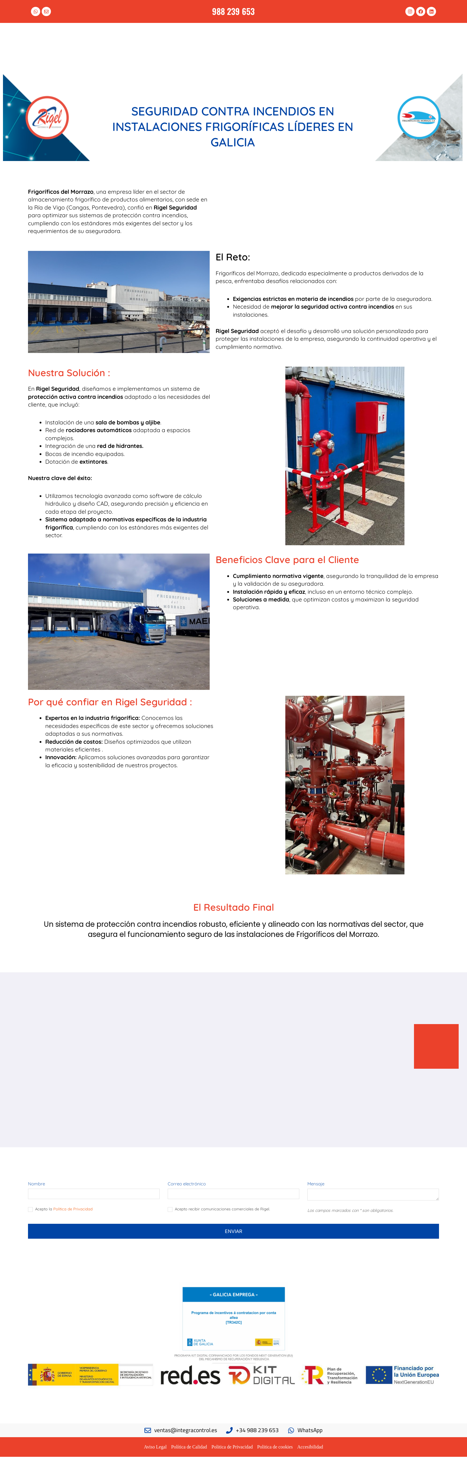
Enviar (233, 1232)
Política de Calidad (188, 1448)
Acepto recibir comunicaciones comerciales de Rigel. (219, 1210)
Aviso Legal (154, 1448)
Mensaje (315, 1184)
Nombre (36, 1184)
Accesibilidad (311, 1448)
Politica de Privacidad (232, 1448)
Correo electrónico (187, 1184)
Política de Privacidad (73, 1210)
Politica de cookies (275, 1448)
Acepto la (60, 1210)
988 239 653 (233, 11)
